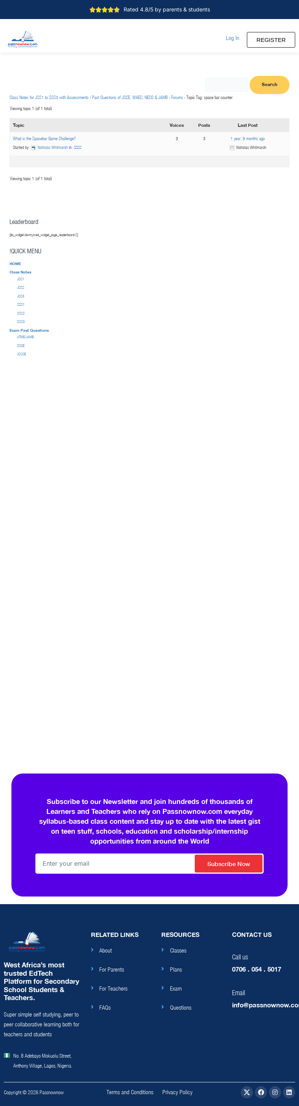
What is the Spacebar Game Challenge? (44, 138)
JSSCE (21, 354)
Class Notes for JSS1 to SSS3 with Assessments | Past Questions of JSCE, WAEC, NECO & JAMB (89, 97)
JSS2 (20, 287)
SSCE (20, 345)
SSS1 (21, 304)
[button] (232, 38)
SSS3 (21, 321)
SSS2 (77, 147)
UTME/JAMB (25, 336)
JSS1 (20, 278)
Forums (177, 97)
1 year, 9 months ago (248, 138)
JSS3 (20, 296)
